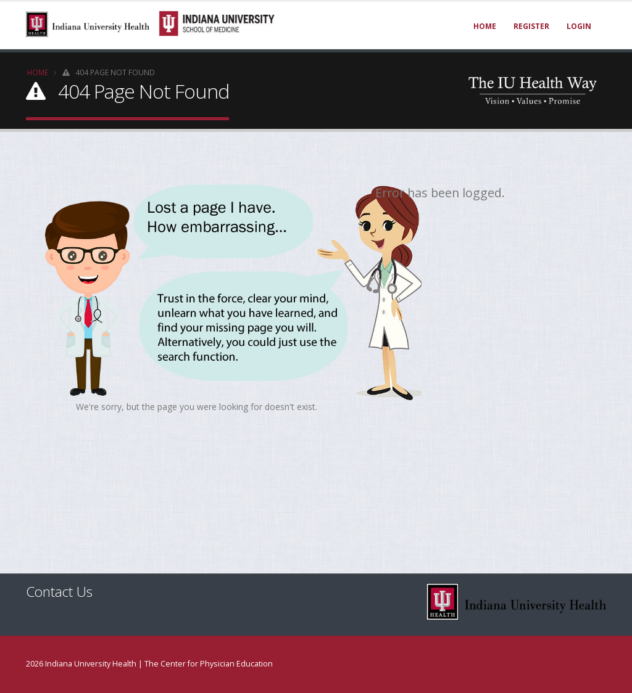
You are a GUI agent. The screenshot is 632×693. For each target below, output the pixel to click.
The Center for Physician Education (208, 663)
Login (579, 26)
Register (531, 26)
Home (484, 26)
